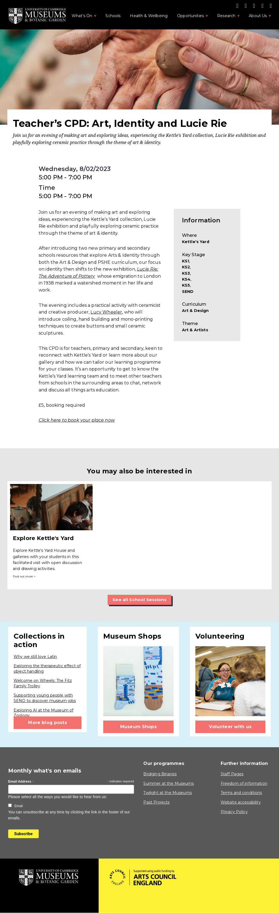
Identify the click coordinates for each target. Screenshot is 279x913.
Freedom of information (244, 783)
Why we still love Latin (35, 656)
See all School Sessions (139, 599)
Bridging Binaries (160, 774)
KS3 (186, 273)
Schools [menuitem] (112, 15)
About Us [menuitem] (257, 17)
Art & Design (195, 310)
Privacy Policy (234, 811)
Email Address (21, 782)
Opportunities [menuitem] (190, 17)
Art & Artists (195, 329)
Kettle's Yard (195, 241)
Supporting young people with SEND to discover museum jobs (45, 698)
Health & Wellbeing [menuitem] (149, 15)
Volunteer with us (230, 726)
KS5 (186, 285)
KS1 (185, 261)
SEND (188, 291)
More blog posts (47, 722)
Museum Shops (138, 726)
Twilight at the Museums (167, 793)
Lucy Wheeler (106, 312)
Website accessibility (241, 802)
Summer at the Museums (168, 783)
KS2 (186, 267)
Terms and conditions (241, 793)
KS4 (186, 279)
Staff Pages (232, 774)
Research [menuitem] (225, 17)
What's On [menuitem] (81, 17)
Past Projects (156, 802)
